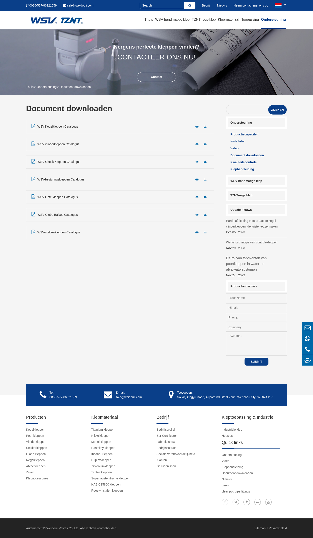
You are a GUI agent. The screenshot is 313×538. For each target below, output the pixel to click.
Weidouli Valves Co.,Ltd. (63, 528)
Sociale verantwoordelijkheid (175, 454)
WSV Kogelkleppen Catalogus (55, 126)
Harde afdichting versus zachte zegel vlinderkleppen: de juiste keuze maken (256, 227)
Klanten (161, 460)
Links (225, 485)
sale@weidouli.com (78, 5)
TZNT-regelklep (204, 19)
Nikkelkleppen (100, 435)
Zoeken (277, 109)
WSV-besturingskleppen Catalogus (58, 179)
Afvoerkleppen (36, 466)
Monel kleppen (101, 442)
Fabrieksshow (165, 442)
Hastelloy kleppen (103, 448)
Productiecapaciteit (244, 134)
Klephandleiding (242, 169)
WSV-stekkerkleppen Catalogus (56, 232)
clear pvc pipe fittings (236, 491)
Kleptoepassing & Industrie (247, 417)
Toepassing (250, 19)
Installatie (237, 141)
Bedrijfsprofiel (165, 429)
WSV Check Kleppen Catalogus (56, 161)
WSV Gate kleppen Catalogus (55, 196)
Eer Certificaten (166, 435)
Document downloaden (75, 87)
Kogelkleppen (35, 429)
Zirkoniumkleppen (103, 466)
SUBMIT (256, 361)
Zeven (30, 472)
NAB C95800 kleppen (106, 484)
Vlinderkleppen (36, 442)
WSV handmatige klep (172, 19)
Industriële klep (232, 429)
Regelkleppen (35, 460)
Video (234, 148)
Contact (156, 77)
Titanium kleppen (102, 429)
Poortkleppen (35, 435)
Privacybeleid (278, 528)
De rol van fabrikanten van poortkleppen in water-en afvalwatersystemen (256, 267)
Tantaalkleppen (101, 472)
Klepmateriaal (228, 19)
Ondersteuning (273, 19)
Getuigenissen (166, 466)
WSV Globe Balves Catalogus (55, 214)
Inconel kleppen (102, 454)
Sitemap (260, 528)
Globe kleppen (36, 454)
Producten (36, 417)
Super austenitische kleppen (110, 478)
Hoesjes (227, 435)
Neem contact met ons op (250, 5)
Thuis (149, 19)
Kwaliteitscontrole (243, 162)
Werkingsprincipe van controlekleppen (256, 246)
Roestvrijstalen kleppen (107, 490)
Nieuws (222, 5)
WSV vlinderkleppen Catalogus (55, 144)
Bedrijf (206, 5)
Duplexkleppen (101, 460)
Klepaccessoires (37, 478)
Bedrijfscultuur (166, 448)
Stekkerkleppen (36, 448)
